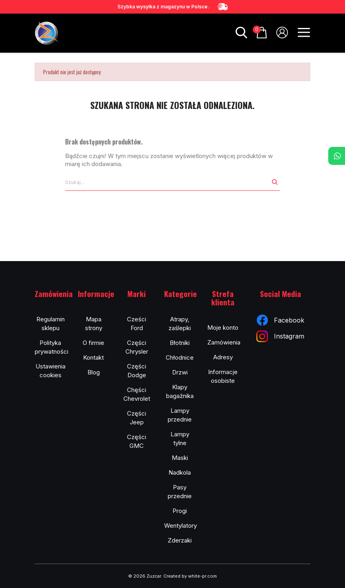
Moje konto (222, 327)
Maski (180, 457)
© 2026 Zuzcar (144, 576)
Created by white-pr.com (190, 576)
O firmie (93, 342)
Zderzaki (180, 540)
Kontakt (93, 357)
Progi (179, 511)
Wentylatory (180, 525)
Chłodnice (180, 357)
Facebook (280, 320)
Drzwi (180, 372)
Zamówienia (223, 342)
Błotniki (180, 342)
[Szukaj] (167, 182)
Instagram (280, 336)
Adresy (223, 357)
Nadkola (180, 472)
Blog (93, 372)
